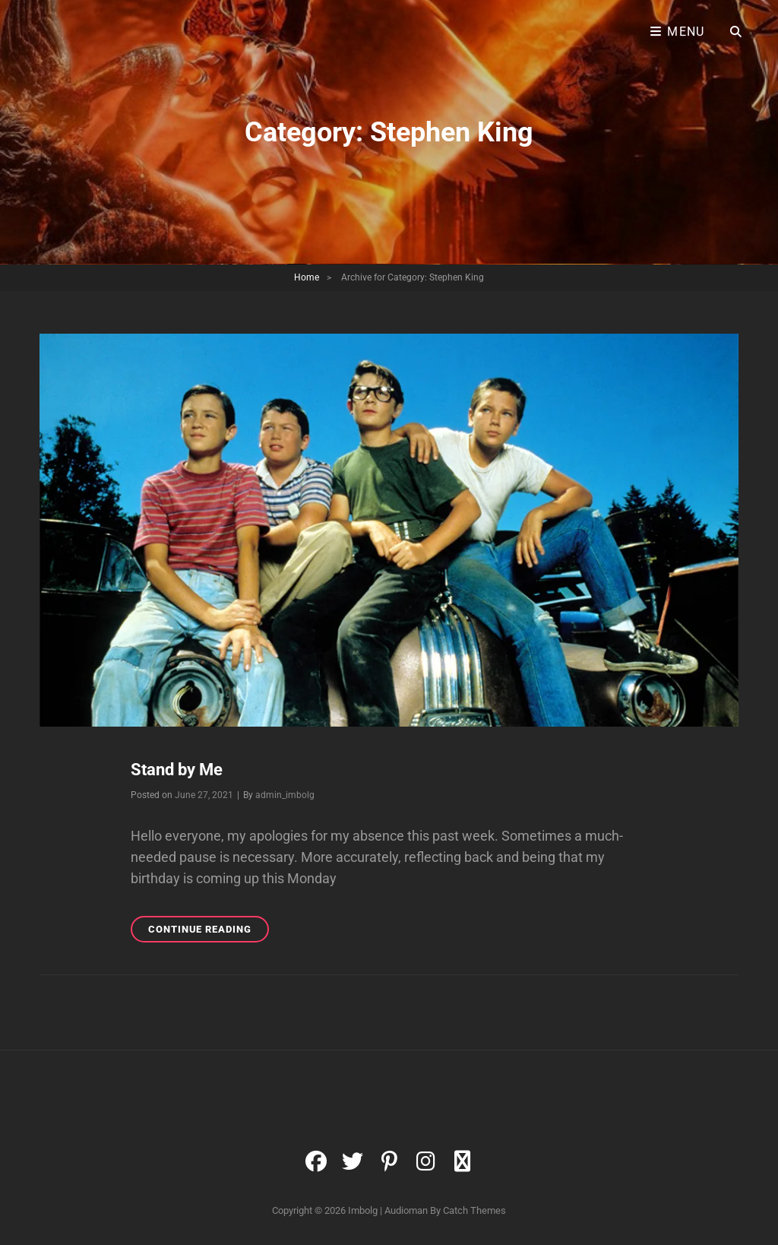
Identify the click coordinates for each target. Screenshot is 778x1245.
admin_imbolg (285, 795)
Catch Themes (474, 1210)
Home (306, 277)
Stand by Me (177, 769)
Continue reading (208, 931)
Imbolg (363, 1210)
